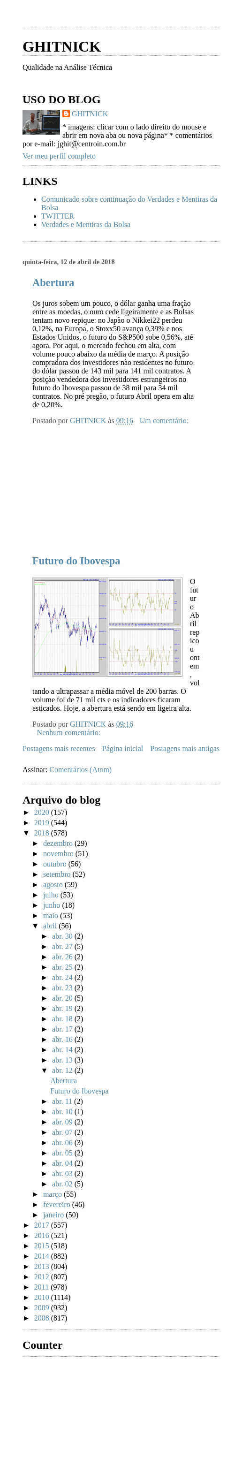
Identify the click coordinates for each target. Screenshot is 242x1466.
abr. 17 (63, 1029)
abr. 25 (63, 967)
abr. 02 (63, 1184)
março (53, 1194)
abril (51, 926)
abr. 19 (63, 1008)
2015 (42, 1246)
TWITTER (57, 216)
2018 (42, 833)
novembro (59, 854)
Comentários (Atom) (80, 770)
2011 (42, 1287)
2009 (42, 1308)
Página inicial (123, 748)
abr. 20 (63, 998)
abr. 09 (63, 1122)
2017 (42, 1225)
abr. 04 (63, 1163)
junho (52, 905)
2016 (42, 1235)
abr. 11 (63, 1101)
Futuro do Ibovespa (76, 561)
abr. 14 (63, 1050)
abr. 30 (63, 936)
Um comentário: (165, 421)
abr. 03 (63, 1173)
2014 (42, 1256)
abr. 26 (63, 957)
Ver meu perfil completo (59, 156)
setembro (58, 874)
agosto (54, 885)
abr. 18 (63, 1019)
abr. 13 (63, 1060)
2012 (42, 1277)
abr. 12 (63, 1070)
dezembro (59, 843)
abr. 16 (63, 1039)
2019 (42, 823)
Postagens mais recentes (59, 748)
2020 (42, 812)
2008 (42, 1318)
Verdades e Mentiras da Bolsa (85, 224)
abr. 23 (63, 988)
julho (51, 895)
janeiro (54, 1215)
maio (51, 915)
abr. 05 (63, 1153)
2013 (42, 1266)
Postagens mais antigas (184, 748)
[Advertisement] (93, 483)
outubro (55, 864)
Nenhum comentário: (70, 733)
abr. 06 (63, 1143)
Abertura (53, 283)
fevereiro (57, 1204)
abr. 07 (63, 1132)
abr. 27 (63, 946)
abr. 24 (63, 977)
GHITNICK (62, 46)
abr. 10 (63, 1112)
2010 (42, 1297)
